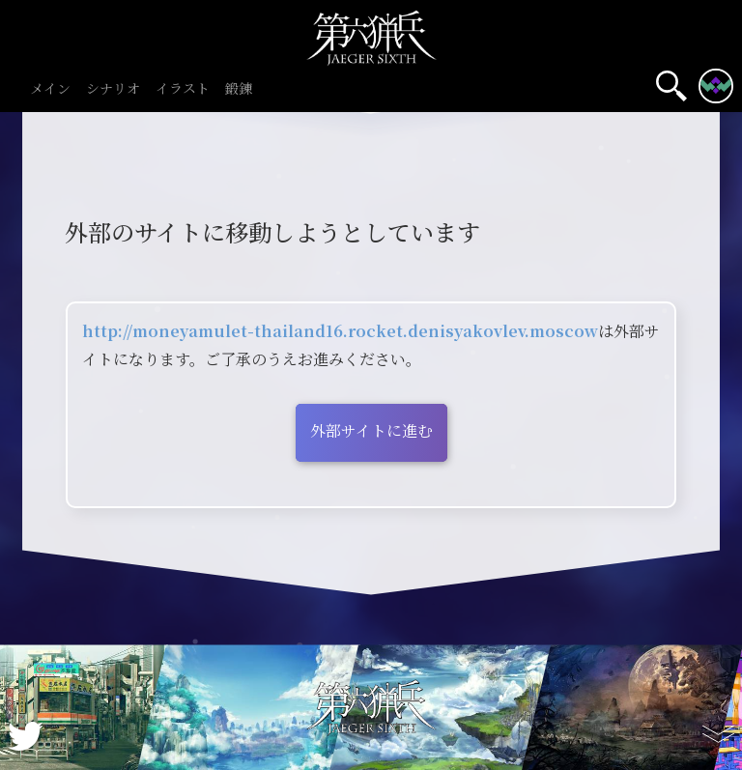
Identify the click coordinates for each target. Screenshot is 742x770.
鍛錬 (238, 89)
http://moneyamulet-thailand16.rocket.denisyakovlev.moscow (340, 331)
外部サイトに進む (371, 430)
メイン (50, 89)
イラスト (182, 89)
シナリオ (113, 89)
